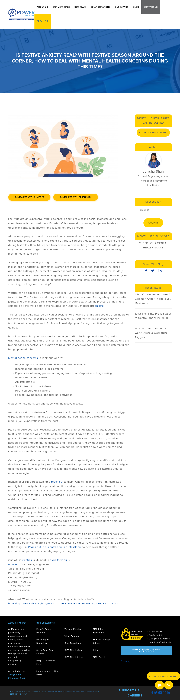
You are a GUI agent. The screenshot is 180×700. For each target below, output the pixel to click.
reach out (57, 481)
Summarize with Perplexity (76, 197)
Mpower (13, 564)
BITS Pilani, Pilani (74, 657)
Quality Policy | (68, 692)
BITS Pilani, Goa (73, 650)
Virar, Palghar (72, 636)
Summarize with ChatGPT (29, 197)
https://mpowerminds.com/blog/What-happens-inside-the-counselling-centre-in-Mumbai (63, 603)
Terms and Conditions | (85, 692)
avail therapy (58, 560)
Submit (153, 222)
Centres (27, 560)
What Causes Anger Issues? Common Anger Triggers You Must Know (153, 299)
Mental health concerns (23, 358)
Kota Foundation (73, 643)
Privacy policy (54, 692)
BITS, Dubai (99, 657)
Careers (134, 695)
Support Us (129, 690)
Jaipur (96, 650)
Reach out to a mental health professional (55, 547)
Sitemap (23, 694)
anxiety (99, 305)
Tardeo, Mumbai (73, 629)
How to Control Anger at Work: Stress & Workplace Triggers (151, 333)
